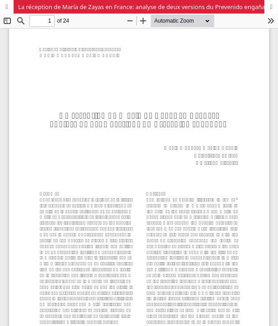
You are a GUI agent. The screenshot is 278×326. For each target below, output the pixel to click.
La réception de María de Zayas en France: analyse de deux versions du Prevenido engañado (145, 7)
